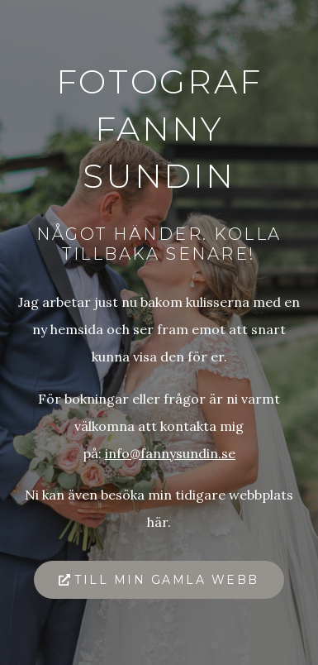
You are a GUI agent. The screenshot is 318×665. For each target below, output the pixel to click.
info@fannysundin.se (170, 453)
